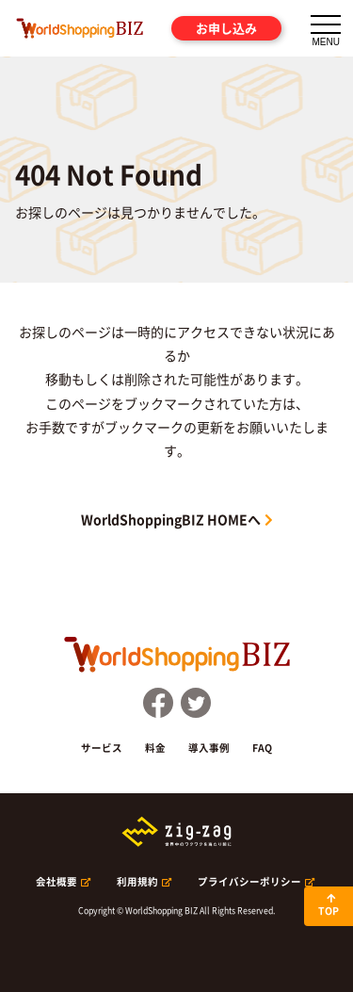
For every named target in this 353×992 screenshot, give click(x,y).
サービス (101, 747)
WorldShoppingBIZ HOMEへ (171, 519)
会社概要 (56, 881)
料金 (155, 747)
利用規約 (137, 881)
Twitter (196, 703)
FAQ (262, 747)
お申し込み (226, 28)
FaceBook (158, 703)
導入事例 (209, 747)
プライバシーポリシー (249, 881)
